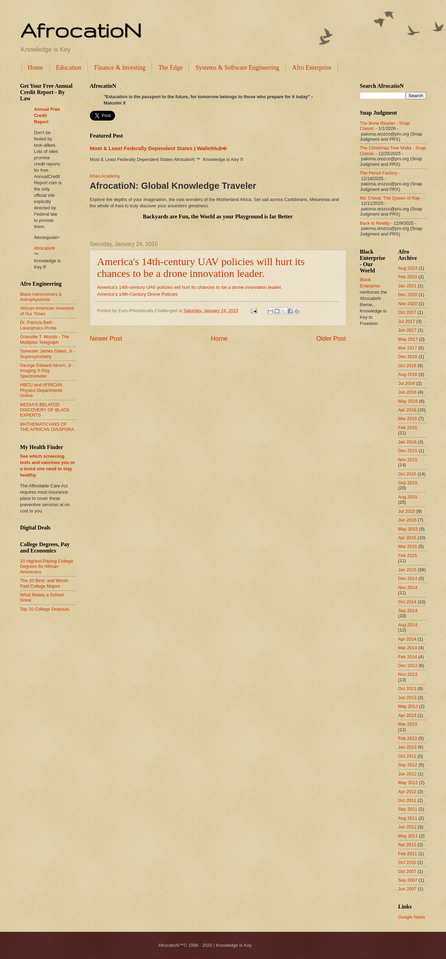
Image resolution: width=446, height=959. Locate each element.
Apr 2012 (407, 791)
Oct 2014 (407, 601)
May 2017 (408, 339)
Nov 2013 (407, 674)
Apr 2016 (407, 409)
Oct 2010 (407, 862)
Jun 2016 (407, 392)
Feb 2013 (407, 738)
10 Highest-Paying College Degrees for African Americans (46, 566)
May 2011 (408, 835)
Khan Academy (105, 176)
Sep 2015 (407, 482)
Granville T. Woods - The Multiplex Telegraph (44, 339)
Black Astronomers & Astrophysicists (41, 297)
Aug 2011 (407, 818)
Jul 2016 (406, 383)
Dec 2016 (407, 356)
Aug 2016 (407, 374)
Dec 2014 (407, 578)
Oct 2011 (407, 800)
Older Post (331, 338)
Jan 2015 (407, 569)
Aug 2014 (407, 624)
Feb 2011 (407, 853)
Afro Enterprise (311, 67)
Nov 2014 (407, 587)
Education (69, 67)
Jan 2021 (407, 285)
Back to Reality (375, 223)
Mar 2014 (407, 647)
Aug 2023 (407, 268)
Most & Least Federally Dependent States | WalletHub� (158, 148)
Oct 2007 (407, 871)
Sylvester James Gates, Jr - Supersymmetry (47, 353)
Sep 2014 (407, 610)
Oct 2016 (407, 365)
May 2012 (408, 782)
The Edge (170, 67)
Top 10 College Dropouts (45, 609)
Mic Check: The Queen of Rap (390, 198)
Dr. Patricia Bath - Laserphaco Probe (38, 325)
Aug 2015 (407, 497)
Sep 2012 (407, 764)
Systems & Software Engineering (237, 67)
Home (35, 67)
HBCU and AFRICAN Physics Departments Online (41, 390)
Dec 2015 (407, 450)
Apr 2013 (407, 715)
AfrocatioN (80, 30)
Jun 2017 (407, 330)
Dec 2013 (407, 665)
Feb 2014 (407, 656)
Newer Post (106, 338)
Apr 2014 (407, 639)
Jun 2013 (407, 697)
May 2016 (408, 401)
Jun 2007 (407, 888)
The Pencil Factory (378, 173)
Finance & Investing (119, 67)
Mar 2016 (407, 418)
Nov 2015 (407, 459)
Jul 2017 (406, 321)
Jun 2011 (407, 826)
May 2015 (408, 529)
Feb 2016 (407, 427)
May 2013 (408, 706)
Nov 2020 (407, 303)
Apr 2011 (407, 844)
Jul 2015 (406, 511)
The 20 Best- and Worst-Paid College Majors (44, 583)
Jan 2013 (407, 747)
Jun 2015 (407, 520)
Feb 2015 (407, 555)
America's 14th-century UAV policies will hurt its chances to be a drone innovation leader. (201, 267)
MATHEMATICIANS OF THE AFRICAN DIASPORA (47, 427)
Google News (411, 917)
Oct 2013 (407, 688)
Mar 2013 (407, 724)
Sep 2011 (407, 809)
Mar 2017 (407, 347)
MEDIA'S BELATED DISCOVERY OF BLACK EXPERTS (45, 410)
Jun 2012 (407, 773)
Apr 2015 (407, 537)
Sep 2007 (407, 880)
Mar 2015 (407, 546)
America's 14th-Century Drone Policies (137, 294)
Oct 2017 (407, 312)
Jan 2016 (407, 441)
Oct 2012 (407, 756)
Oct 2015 (407, 474)
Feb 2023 (407, 276)
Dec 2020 (407, 294)
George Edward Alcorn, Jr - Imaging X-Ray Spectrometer (47, 371)
